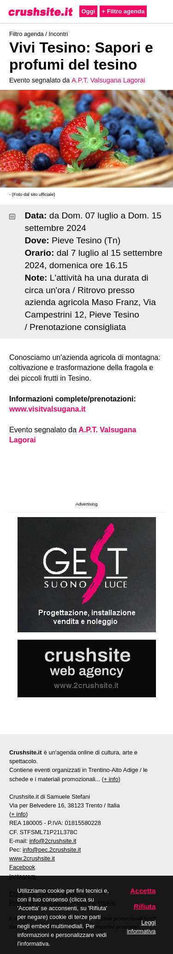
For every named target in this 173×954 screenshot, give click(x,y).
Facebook (22, 867)
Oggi (88, 11)
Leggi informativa (141, 927)
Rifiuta (145, 906)
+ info (111, 779)
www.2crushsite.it (32, 858)
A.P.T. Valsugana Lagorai (108, 80)
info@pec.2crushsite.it (52, 849)
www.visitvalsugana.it (47, 409)
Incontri (58, 33)
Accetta (143, 891)
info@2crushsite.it (52, 840)
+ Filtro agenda (123, 11)
